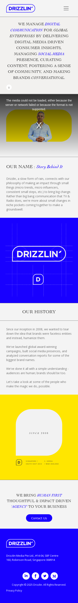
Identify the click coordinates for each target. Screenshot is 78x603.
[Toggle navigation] (66, 8)
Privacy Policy (14, 590)
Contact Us (39, 518)
